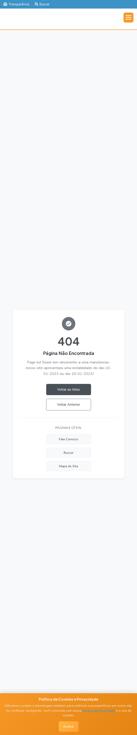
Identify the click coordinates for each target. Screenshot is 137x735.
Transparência (16, 4)
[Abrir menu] (128, 17)
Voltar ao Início (68, 389)
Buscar (42, 4)
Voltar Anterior (68, 404)
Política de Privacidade (98, 710)
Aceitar (68, 726)
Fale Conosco (68, 439)
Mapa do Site (68, 466)
